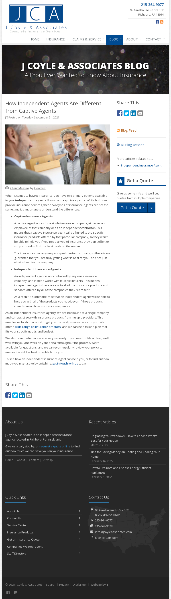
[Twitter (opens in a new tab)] (15, 395)
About (133, 39)
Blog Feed (126, 130)
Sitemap (48, 460)
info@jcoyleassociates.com (113, 532)
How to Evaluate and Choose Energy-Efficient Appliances (127, 472)
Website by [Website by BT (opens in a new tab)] (100, 585)
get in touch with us (65, 363)
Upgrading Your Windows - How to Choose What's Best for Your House (127, 440)
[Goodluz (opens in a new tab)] (40, 188)
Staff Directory (43, 553)
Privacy (64, 585)
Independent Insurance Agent (141, 165)
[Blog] (161, 21)
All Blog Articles (130, 144)
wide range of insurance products (38, 327)
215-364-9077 (103, 520)
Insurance (56, 39)
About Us (43, 511)
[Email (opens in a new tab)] (29, 395)
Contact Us (43, 518)
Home (34, 39)
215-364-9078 (103, 526)
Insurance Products (43, 532)
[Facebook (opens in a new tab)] (157, 21)
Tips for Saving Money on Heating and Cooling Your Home (127, 456)
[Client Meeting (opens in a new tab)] (19, 188)
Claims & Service (88, 39)
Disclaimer (80, 585)
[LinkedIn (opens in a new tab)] (22, 395)
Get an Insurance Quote (43, 539)
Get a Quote (132, 207)
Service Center (43, 525)
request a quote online (54, 446)
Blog (114, 39)
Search (50, 585)
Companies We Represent (43, 547)
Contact (154, 39)
